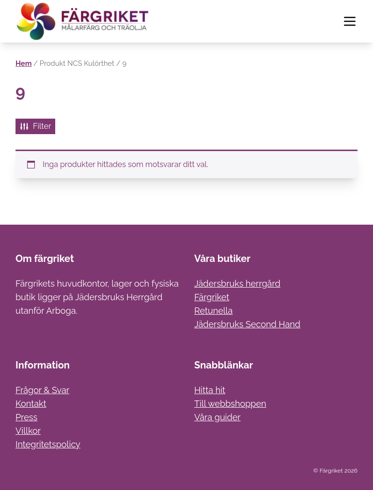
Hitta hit (209, 390)
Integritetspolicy (48, 444)
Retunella (213, 311)
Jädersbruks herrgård (237, 283)
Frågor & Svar (42, 390)
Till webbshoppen (230, 403)
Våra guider (217, 417)
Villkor (28, 431)
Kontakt (31, 403)
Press (26, 417)
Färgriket (211, 297)
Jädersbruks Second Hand (247, 324)
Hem (23, 63)
